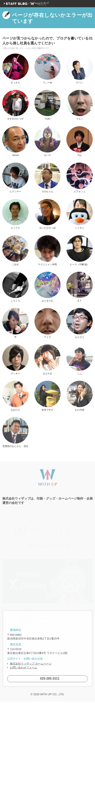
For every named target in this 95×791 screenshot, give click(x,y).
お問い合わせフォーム (23, 756)
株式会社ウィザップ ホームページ (31, 752)
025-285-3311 (48, 768)
